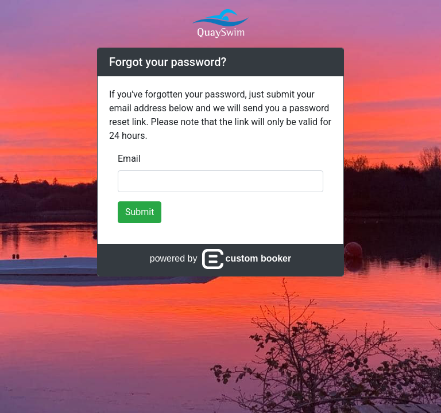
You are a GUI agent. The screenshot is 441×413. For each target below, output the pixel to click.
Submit (139, 211)
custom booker (246, 258)
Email (129, 158)
